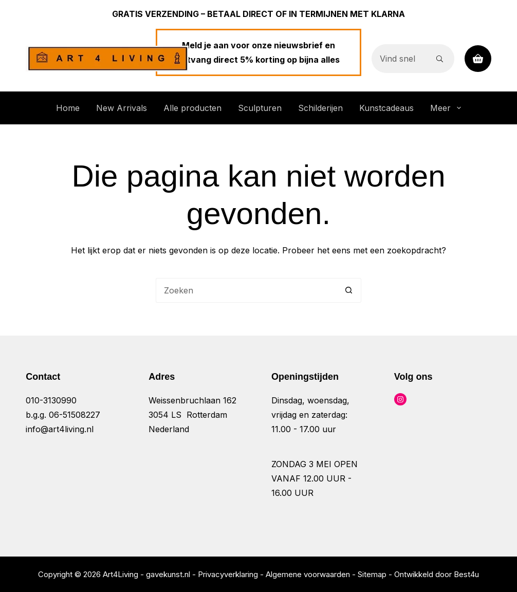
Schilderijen (320, 108)
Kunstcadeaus (386, 108)
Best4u (466, 574)
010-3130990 (51, 400)
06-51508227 (74, 415)
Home (68, 108)
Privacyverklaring (228, 574)
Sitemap (372, 574)
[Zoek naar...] (399, 58)
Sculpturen (260, 108)
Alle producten (192, 108)
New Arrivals (121, 108)
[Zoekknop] (440, 58)
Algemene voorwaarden (308, 574)
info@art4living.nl (60, 429)
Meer (447, 108)
